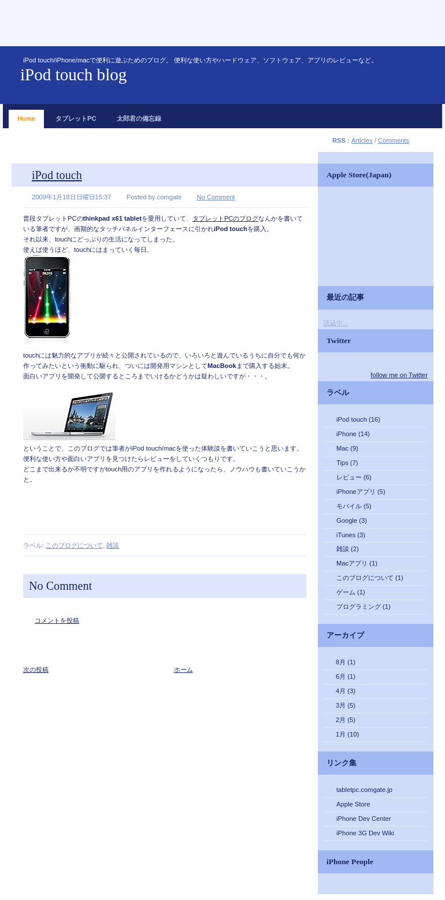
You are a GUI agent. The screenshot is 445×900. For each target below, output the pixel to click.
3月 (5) (345, 705)
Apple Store (353, 804)
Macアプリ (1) (356, 563)
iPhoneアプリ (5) (360, 491)
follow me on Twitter (399, 374)
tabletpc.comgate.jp (364, 789)
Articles (362, 140)
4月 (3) (345, 690)
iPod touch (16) (358, 419)
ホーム (183, 669)
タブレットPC (76, 116)
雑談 (112, 545)
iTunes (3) (350, 534)
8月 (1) (345, 662)
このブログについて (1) (369, 577)
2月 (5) (345, 719)
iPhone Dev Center (363, 818)
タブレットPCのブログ (225, 218)
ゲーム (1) (350, 592)
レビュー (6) (354, 477)
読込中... (336, 322)
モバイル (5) (354, 506)
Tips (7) (347, 462)
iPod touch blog (73, 74)
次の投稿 (36, 669)
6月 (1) (345, 676)
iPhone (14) (353, 433)
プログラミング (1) (363, 606)
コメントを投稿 (57, 620)
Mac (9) (347, 448)
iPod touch (57, 175)
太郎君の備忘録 (139, 116)
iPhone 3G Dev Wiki (365, 833)
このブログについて (74, 545)
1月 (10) (347, 734)
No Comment (216, 197)
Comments (393, 140)
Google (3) (351, 520)
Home (26, 116)
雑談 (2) (347, 548)
